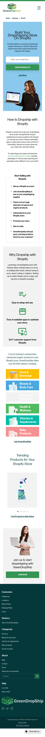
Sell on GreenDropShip (10, 623)
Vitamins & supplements (10, 641)
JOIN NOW (22, 575)
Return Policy (6, 604)
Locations (5, 600)
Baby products (7, 645)
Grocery (5, 634)
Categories (6, 596)
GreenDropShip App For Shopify (19, 156)
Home (8, 18)
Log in (4, 612)
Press (4, 667)
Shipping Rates (7, 608)
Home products (7, 649)
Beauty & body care (9, 638)
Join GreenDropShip (22, 441)
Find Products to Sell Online (22, 516)
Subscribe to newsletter (10, 671)
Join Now (23, 75)
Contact (4, 664)
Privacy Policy (22, 722)
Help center (6, 692)
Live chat (5, 688)
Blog (3, 660)
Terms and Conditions (22, 725)
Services (15, 18)
